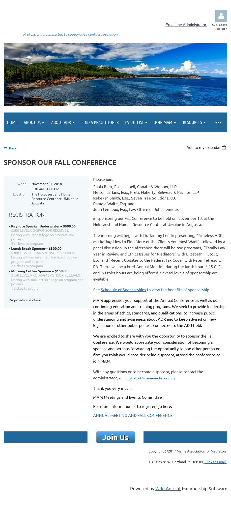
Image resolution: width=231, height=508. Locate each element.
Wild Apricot (168, 488)
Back (13, 148)
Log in (221, 16)
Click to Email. (215, 461)
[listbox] (206, 147)
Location (20, 194)
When (22, 183)
